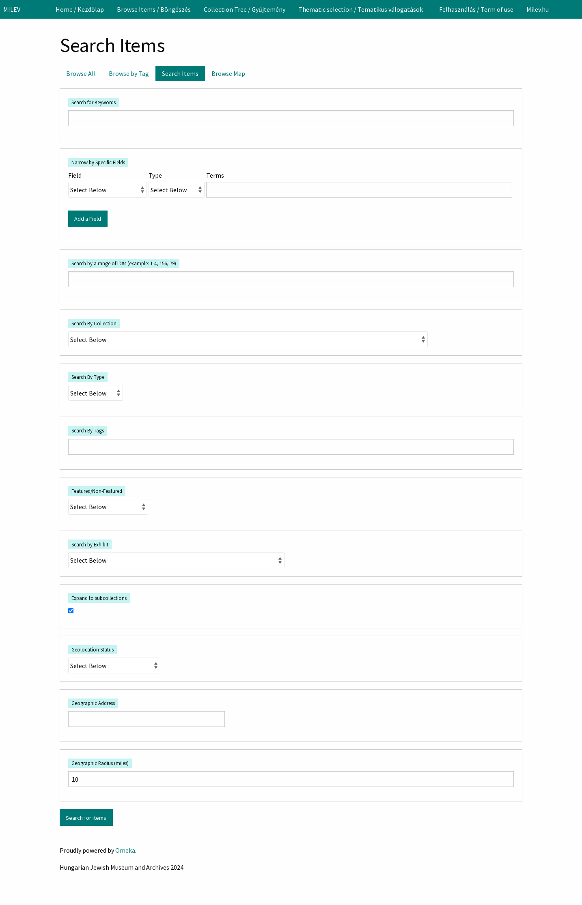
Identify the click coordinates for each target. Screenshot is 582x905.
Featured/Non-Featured (96, 491)
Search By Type (87, 377)
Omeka (125, 850)
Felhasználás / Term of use (476, 9)
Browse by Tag (129, 73)
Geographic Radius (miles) (100, 763)
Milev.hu (537, 9)
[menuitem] (79, 9)
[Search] (575, 9)
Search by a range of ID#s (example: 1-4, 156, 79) (123, 263)
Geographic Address (93, 703)
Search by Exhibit (89, 544)
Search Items (180, 73)
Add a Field (87, 218)
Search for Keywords (93, 102)
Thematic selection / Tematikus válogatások (360, 9)
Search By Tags (87, 430)
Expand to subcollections (99, 598)
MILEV (11, 9)
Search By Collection (93, 323)
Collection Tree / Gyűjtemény (244, 9)
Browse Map (228, 73)
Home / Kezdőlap (80, 9)
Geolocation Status (92, 649)
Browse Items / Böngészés (154, 9)
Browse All (81, 73)
